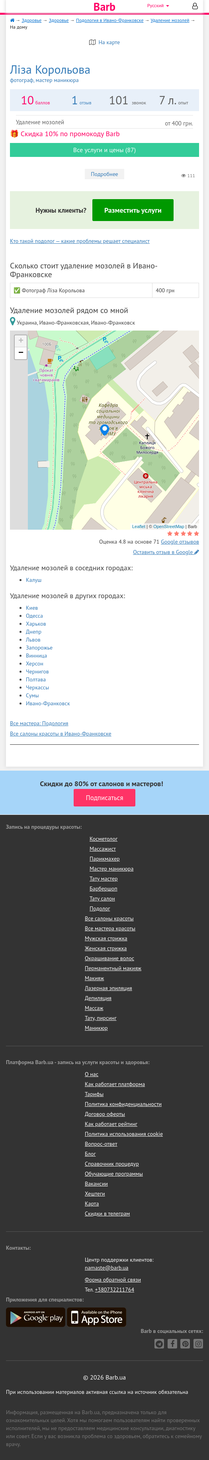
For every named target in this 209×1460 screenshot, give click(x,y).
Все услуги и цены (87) (104, 150)
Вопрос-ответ (101, 1143)
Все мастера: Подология (39, 723)
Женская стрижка (106, 948)
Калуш (33, 579)
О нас (91, 1074)
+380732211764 (114, 1289)
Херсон (34, 663)
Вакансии (96, 1183)
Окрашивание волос (109, 958)
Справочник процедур (112, 1163)
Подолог (100, 908)
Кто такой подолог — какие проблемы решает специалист (80, 241)
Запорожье (39, 647)
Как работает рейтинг (111, 1123)
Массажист (103, 848)
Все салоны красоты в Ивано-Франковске (60, 733)
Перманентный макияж (113, 968)
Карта (92, 1203)
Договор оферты (105, 1114)
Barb (104, 7)
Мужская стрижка (106, 938)
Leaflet (138, 526)
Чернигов (37, 671)
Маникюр (96, 1027)
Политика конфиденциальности (123, 1104)
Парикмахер (105, 858)
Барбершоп (103, 888)
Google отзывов (180, 541)
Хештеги (95, 1193)
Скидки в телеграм (107, 1213)
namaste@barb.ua (107, 1267)
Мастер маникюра (111, 868)
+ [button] (20, 341)
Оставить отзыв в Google (166, 552)
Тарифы (94, 1094)
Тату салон (102, 898)
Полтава (36, 679)
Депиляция (98, 998)
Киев (32, 607)
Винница (36, 655)
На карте (104, 42)
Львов (33, 639)
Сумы (32, 695)
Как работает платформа (115, 1084)
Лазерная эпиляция (108, 988)
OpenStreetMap (168, 526)
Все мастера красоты (110, 928)
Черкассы (37, 687)
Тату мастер (104, 878)
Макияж (94, 978)
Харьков (36, 623)
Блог (90, 1153)
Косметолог (103, 838)
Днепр (33, 631)
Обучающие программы (114, 1173)
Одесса (34, 615)
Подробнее (104, 174)
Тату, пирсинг (101, 1018)
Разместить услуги (133, 210)
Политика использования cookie (124, 1133)
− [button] (20, 353)
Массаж (94, 1008)
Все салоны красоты (109, 918)
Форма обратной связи (113, 1279)
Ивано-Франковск (48, 703)
